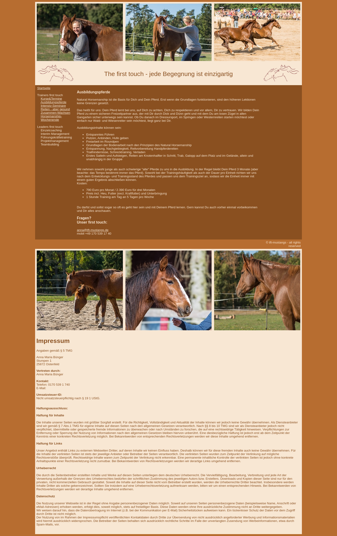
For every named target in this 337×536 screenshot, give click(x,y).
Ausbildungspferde (53, 102)
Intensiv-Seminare (53, 105)
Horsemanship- (51, 116)
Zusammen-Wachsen (55, 112)
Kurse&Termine (51, 98)
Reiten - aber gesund (55, 109)
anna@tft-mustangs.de (92, 230)
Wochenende (50, 120)
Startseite (43, 88)
